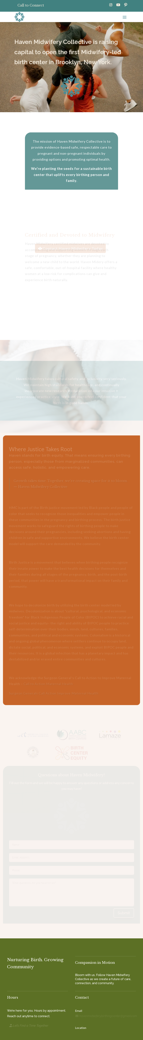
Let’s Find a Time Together (30, 1025)
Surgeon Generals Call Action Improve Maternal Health (53, 693)
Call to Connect (31, 5)
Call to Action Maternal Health (48, 684)
